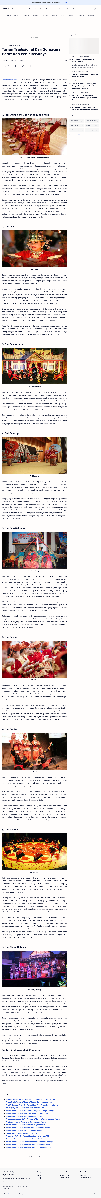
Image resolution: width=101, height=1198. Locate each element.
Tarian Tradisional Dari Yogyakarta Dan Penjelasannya (27, 1113)
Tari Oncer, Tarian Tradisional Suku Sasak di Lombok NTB (28, 1136)
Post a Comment (34, 1157)
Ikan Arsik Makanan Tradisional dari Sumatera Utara (85, 75)
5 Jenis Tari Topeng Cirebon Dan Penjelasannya (83, 60)
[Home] (9, 15)
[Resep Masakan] (83, 71)
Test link (65, 3)
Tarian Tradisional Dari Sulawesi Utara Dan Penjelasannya (28, 1144)
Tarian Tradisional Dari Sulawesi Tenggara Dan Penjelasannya (30, 1142)
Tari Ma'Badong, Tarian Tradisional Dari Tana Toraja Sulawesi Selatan (32, 1105)
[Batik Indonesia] (76, 125)
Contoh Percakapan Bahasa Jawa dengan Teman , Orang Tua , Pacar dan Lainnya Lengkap (84, 86)
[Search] (98, 8)
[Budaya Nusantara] (76, 130)
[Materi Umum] (84, 81)
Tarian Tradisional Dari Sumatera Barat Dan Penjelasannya (28, 1147)
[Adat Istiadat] (76, 121)
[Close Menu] (98, 3)
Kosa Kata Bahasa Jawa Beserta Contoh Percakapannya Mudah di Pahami (84, 97)
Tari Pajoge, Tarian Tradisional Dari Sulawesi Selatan (26, 1108)
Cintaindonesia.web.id (10, 80)
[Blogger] (92, 125)
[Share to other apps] (30, 66)
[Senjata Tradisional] (84, 104)
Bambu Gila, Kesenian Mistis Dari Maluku (22, 1133)
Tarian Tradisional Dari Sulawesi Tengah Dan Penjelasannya (29, 1102)
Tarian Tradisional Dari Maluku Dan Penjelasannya (25, 1125)
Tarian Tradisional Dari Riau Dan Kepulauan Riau (25, 1116)
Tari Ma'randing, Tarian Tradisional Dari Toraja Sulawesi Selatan (31, 1099)
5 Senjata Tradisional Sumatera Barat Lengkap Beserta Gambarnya (85, 108)
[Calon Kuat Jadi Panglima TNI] (92, 130)
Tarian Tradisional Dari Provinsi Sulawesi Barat (24, 1139)
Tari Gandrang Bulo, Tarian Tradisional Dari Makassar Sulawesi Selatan (33, 1119)
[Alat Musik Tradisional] (92, 121)
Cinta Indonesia (8, 9)
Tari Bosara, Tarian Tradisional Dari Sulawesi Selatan (26, 1122)
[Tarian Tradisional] (84, 56)
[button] (94, 8)
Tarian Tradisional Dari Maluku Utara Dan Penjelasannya (28, 1127)
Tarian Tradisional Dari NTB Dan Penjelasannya (24, 1130)
